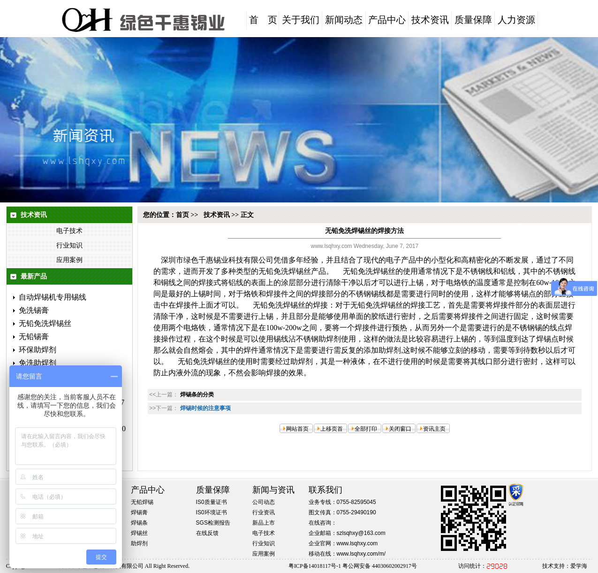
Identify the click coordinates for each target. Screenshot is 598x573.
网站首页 (297, 429)
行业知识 (69, 245)
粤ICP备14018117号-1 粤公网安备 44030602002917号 (352, 566)
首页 (182, 214)
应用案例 (69, 259)
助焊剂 (139, 543)
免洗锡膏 (34, 310)
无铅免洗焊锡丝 (45, 323)
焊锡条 (139, 522)
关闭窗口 (400, 429)
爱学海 (578, 566)
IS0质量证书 (211, 502)
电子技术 (69, 230)
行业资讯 (263, 512)
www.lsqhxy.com (357, 543)
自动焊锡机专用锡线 (52, 297)
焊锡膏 (139, 512)
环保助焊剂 (37, 350)
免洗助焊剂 (37, 363)
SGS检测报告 (213, 522)
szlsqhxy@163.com (361, 533)
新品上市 (263, 522)
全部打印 (366, 429)
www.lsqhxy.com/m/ (361, 553)
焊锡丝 (139, 533)
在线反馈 (207, 533)
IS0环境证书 (211, 512)
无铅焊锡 (142, 502)
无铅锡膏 (34, 337)
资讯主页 (434, 429)
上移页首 (331, 429)
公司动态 (263, 502)
